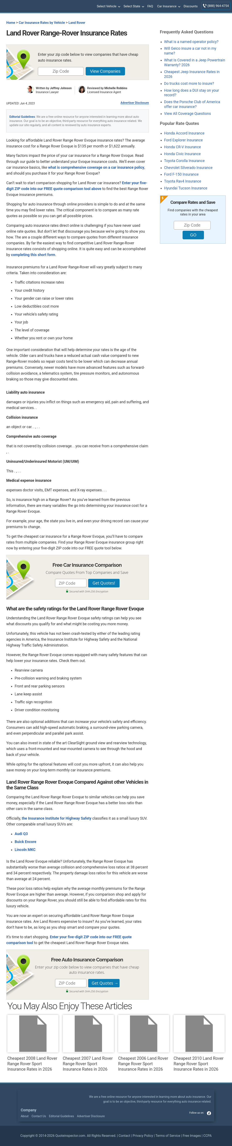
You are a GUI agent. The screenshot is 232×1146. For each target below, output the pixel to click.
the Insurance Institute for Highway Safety (56, 818)
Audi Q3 (21, 834)
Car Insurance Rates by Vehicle (42, 23)
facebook (209, 1113)
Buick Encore (25, 842)
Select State (133, 6)
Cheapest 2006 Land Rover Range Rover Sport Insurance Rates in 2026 (143, 1043)
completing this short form (33, 255)
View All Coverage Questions (187, 114)
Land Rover (76, 23)
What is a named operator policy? (191, 42)
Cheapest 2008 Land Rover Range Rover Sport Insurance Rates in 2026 (32, 1043)
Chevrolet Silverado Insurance (188, 168)
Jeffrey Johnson (61, 88)
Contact (124, 1136)
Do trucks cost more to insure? (189, 83)
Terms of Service (167, 1136)
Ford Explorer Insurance (183, 140)
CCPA (207, 1136)
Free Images (192, 1136)
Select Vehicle (108, 6)
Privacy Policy (143, 1136)
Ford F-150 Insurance (181, 174)
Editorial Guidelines (22, 116)
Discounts (191, 6)
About (24, 1116)
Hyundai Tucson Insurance (186, 188)
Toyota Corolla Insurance (184, 161)
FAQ (150, 6)
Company (28, 1110)
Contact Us (39, 1116)
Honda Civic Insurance (182, 154)
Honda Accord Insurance (184, 133)
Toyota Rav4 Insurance (182, 181)
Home (10, 23)
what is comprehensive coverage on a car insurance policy (96, 167)
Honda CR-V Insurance (182, 147)
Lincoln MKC (25, 850)
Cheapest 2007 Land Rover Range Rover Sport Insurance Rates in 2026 (88, 1043)
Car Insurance (168, 6)
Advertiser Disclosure (135, 102)
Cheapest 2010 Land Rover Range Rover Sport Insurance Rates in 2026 (199, 1043)
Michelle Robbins (115, 88)
